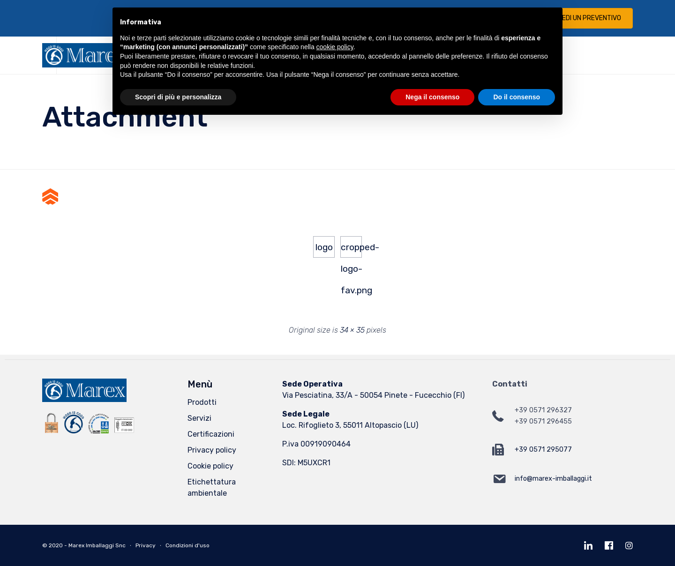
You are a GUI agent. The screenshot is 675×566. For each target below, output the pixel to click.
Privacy (145, 545)
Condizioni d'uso (187, 545)
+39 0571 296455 (543, 421)
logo (324, 247)
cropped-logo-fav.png (351, 250)
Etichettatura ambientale (212, 487)
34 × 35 (352, 330)
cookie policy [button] (334, 47)
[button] (584, 18)
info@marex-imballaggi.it (553, 479)
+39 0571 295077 (543, 450)
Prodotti (202, 402)
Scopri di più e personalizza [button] (178, 97)
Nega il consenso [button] (432, 97)
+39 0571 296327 (543, 410)
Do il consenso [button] (516, 97)
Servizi (199, 418)
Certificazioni (211, 434)
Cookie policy (210, 466)
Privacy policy (212, 450)
